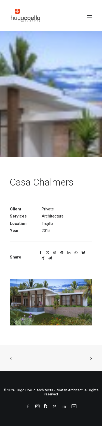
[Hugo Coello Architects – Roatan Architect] (25, 15)
